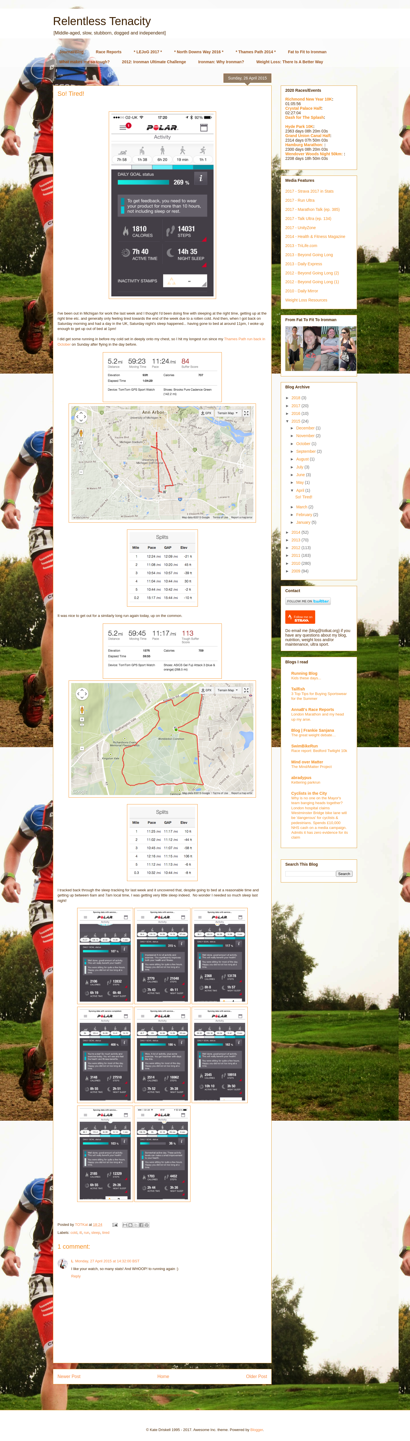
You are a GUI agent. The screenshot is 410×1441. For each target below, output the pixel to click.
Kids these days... (306, 678)
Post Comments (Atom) (173, 1395)
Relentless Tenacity (102, 21)
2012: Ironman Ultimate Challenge (154, 62)
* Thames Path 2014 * (256, 52)
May (300, 482)
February (304, 514)
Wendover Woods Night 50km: (314, 154)
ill (80, 1232)
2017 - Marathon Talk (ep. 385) (312, 209)
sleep (95, 1232)
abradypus (301, 777)
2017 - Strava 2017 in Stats (309, 191)
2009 (297, 571)
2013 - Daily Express (303, 264)
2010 (297, 563)
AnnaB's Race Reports (312, 709)
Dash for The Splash (304, 117)
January (303, 522)
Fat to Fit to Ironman (307, 52)
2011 (297, 555)
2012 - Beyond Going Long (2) (312, 273)
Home (163, 1376)
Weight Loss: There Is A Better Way (289, 62)
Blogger (256, 1430)
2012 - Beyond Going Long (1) (312, 282)
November (305, 435)
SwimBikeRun (304, 746)
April (300, 490)
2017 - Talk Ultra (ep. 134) (308, 218)
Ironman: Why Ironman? (221, 62)
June (301, 474)
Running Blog (304, 673)
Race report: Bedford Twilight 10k (319, 751)
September (306, 451)
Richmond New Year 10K (308, 99)
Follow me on (303, 618)
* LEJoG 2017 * (148, 52)
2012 (297, 547)
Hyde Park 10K (299, 126)
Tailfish (298, 689)
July (300, 467)
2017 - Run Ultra (300, 200)
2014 (297, 532)
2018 (297, 398)
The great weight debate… (313, 735)
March (302, 507)
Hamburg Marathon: (304, 144)
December (305, 428)
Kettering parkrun (305, 782)
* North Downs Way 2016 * (199, 52)
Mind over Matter (307, 762)
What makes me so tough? (84, 62)
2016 (297, 413)
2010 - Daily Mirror (301, 291)
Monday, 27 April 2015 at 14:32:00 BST (107, 1261)
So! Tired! (303, 497)
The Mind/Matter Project (311, 767)
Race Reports (109, 52)
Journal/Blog (71, 52)
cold (74, 1232)
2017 (297, 405)
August (302, 459)
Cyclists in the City (309, 793)
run (86, 1232)
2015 (297, 421)
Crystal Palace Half (303, 108)
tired (105, 1232)
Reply (76, 1276)
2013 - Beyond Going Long (309, 254)
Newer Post (69, 1376)
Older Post (256, 1376)
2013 (297, 540)
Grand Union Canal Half (307, 135)
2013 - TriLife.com (301, 245)
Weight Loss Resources (306, 300)
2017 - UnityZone (300, 227)
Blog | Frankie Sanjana (312, 730)
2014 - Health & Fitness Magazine (315, 236)
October (303, 443)
